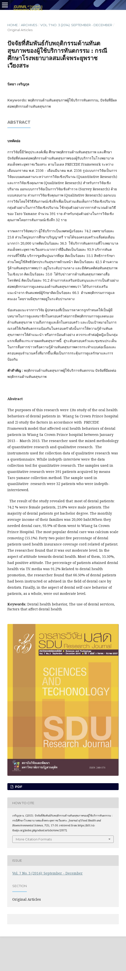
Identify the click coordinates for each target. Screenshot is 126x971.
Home (12, 25)
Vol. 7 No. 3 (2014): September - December (76, 25)
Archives (29, 25)
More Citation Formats (34, 839)
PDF (18, 787)
